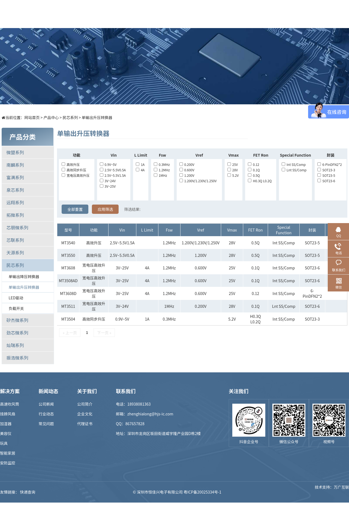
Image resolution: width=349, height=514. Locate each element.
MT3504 (68, 319)
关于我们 (269, 13)
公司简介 (84, 404)
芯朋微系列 (17, 227)
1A (140, 164)
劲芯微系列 (17, 332)
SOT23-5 (326, 175)
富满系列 (15, 177)
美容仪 (5, 433)
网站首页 (32, 117)
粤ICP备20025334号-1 (202, 492)
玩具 (4, 443)
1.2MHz (162, 170)
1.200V (186, 175)
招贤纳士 (239, 13)
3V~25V (108, 186)
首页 (89, 13)
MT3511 (68, 306)
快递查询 (27, 492)
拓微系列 (15, 215)
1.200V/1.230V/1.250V (198, 180)
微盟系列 (15, 152)
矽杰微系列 (17, 320)
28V (232, 170)
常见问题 (46, 423)
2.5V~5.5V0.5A (113, 170)
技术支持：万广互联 (332, 492)
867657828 (135, 423)
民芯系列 (70, 117)
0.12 (253, 164)
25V (232, 164)
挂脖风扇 (7, 413)
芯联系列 (15, 240)
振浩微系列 (17, 357)
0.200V (186, 164)
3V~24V (108, 180)
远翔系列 (15, 202)
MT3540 (68, 242)
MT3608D (68, 293)
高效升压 (71, 164)
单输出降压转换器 (23, 276)
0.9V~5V (108, 164)
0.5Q (254, 175)
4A (140, 170)
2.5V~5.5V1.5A (113, 175)
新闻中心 (209, 13)
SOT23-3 (326, 170)
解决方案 (149, 13)
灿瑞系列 (15, 345)
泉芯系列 (15, 190)
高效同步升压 (74, 170)
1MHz (160, 175)
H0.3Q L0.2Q (260, 180)
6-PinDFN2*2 (329, 164)
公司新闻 (46, 404)
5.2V (233, 175)
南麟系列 (15, 165)
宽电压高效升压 (75, 175)
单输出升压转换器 (97, 117)
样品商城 (179, 13)
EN (343, 14)
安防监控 (7, 463)
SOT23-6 (326, 180)
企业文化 (84, 413)
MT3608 (68, 267)
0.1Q (254, 170)
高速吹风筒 (9, 404)
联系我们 (299, 13)
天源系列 (15, 252)
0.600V (186, 170)
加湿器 (5, 423)
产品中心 (119, 13)
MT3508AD (68, 280)
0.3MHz (162, 164)
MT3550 (68, 255)
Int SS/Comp (294, 164)
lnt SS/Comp (294, 170)
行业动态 (46, 413)
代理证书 (84, 423)
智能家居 (7, 453)
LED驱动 (15, 297)
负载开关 (16, 308)
